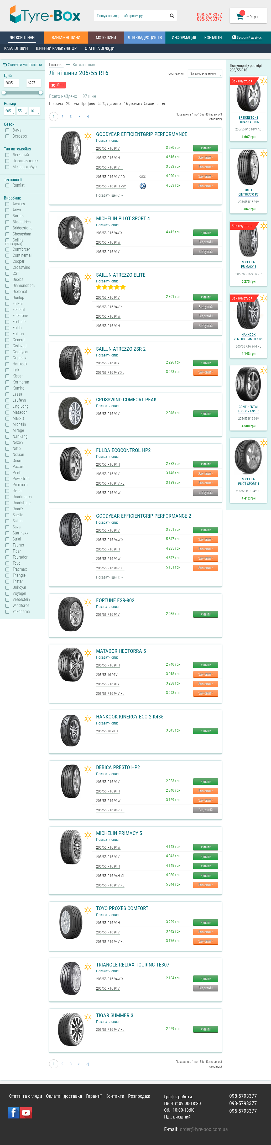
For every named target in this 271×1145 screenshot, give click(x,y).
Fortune (19, 321)
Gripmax (20, 358)
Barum (18, 216)
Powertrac (21, 478)
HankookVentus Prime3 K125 (248, 337)
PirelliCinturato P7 (248, 192)
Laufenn (19, 400)
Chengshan (22, 234)
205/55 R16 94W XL (110, 540)
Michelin (19, 424)
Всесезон (20, 136)
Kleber (18, 376)
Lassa (17, 394)
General (19, 340)
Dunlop (18, 297)
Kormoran (21, 382)
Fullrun (18, 334)
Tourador (20, 557)
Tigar (17, 551)
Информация (184, 37)
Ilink (16, 370)
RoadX (18, 509)
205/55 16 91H (107, 731)
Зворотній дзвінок (247, 37)
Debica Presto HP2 (118, 767)
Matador (20, 412)
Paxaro (18, 466)
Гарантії (94, 1096)
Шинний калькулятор (56, 48)
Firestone (20, 315)
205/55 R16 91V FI (109, 167)
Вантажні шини (66, 37)
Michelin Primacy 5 (119, 833)
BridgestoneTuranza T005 (248, 119)
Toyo (16, 563)
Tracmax (20, 569)
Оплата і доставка (64, 1096)
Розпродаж (139, 1096)
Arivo (17, 210)
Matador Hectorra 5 (121, 651)
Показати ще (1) (109, 577)
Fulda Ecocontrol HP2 (123, 450)
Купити (205, 148)
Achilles (19, 204)
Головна (56, 64)
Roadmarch (22, 497)
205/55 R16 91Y (107, 252)
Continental (22, 255)
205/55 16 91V (107, 675)
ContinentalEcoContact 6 (248, 409)
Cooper (18, 261)
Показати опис (107, 140)
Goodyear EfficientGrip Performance (141, 134)
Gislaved (20, 346)
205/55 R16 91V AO (110, 177)
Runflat (19, 185)
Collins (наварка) (14, 242)
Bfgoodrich (22, 222)
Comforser (21, 249)
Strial (17, 539)
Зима (17, 130)
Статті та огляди (99, 48)
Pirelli (17, 472)
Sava (17, 527)
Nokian (18, 454)
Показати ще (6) (109, 195)
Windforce (21, 605)
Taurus (18, 545)
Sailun (18, 521)
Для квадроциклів (145, 37)
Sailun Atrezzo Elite (120, 275)
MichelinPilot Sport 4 (248, 481)
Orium (17, 460)
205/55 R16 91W (108, 242)
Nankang (20, 436)
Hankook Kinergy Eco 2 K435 (130, 716)
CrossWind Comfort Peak (126, 399)
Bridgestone (22, 228)
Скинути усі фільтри (22, 64)
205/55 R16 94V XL (110, 307)
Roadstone (21, 503)
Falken (18, 303)
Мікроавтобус (25, 167)
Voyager (19, 593)
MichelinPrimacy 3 (248, 264)
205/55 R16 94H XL (110, 876)
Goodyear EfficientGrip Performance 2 (143, 516)
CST (16, 273)
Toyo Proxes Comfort (122, 908)
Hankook (20, 364)
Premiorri (20, 484)
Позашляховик (25, 161)
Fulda (17, 327)
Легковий (21, 155)
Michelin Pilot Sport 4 (123, 218)
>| (87, 116)
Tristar (18, 581)
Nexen (18, 442)
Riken (17, 491)
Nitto (17, 448)
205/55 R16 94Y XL (110, 233)
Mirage (18, 430)
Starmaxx (20, 533)
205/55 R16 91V (108, 148)
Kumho (18, 388)
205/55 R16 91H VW (111, 186)
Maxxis (18, 418)
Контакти (213, 37)
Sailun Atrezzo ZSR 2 (121, 349)
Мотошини (106, 37)
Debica (18, 279)
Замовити (205, 157)
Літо (60, 85)
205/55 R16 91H (108, 158)
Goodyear (21, 352)
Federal (19, 309)
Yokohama (21, 611)
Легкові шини (21, 37)
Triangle (19, 575)
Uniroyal (19, 587)
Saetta (18, 515)
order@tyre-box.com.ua (204, 1129)
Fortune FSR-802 (115, 600)
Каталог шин (16, 48)
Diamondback (24, 285)
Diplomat (20, 291)
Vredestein (21, 599)
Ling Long (21, 406)
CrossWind (21, 267)
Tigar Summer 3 (114, 1015)
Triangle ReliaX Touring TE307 (132, 965)
